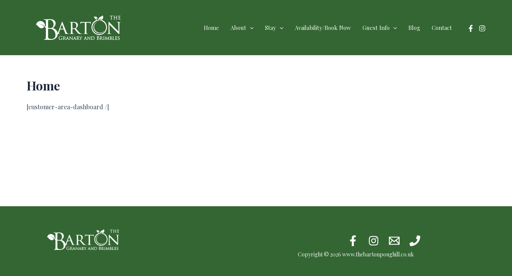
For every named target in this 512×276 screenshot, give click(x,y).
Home (211, 27)
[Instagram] (482, 28)
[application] (250, 28)
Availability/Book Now (323, 27)
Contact (442, 27)
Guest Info (379, 28)
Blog (414, 27)
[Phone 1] (415, 240)
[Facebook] (470, 28)
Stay (274, 28)
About (242, 28)
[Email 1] (394, 240)
